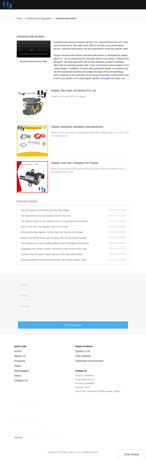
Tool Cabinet (83, 356)
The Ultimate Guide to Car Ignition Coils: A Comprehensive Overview (54, 221)
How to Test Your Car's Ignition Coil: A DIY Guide (44, 226)
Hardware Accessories (89, 361)
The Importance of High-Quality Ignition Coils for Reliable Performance (55, 243)
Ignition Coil (82, 351)
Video (17, 366)
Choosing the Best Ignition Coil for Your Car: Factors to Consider (52, 232)
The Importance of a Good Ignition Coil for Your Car (45, 215)
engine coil (109, 78)
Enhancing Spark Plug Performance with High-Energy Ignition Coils (53, 259)
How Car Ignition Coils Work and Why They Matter (45, 210)
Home (19, 18)
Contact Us (21, 380)
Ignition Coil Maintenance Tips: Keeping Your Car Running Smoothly (54, 238)
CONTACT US (26, 418)
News (17, 375)
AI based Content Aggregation (38, 18)
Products (19, 361)
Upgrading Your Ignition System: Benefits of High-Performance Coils (54, 249)
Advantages (21, 370)
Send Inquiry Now (73, 326)
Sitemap (18, 437)
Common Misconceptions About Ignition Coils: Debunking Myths (52, 254)
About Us (20, 356)
